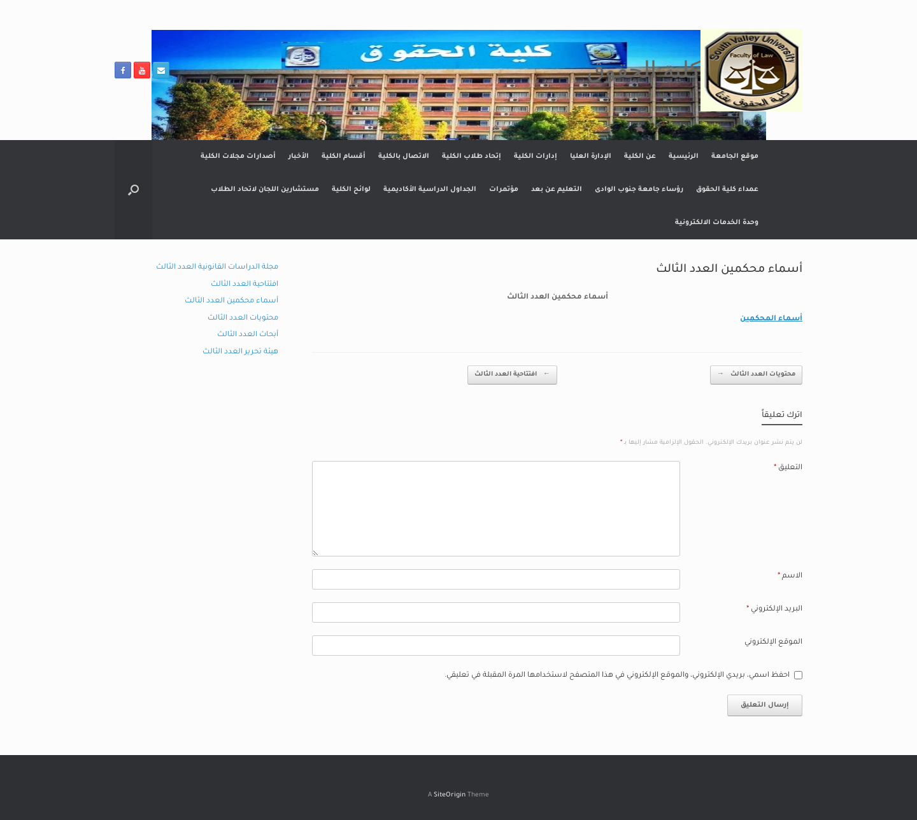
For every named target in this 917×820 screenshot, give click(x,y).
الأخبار (298, 156)
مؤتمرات (503, 190)
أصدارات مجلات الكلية (238, 156)
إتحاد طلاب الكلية (471, 156)
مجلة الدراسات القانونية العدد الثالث (217, 268)
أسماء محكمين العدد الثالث (231, 301)
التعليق (788, 468)
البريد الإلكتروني (774, 609)
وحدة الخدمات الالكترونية (716, 223)
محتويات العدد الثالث (756, 375)
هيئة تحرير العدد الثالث (240, 352)
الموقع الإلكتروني (773, 643)
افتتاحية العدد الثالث (512, 375)
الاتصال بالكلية (403, 156)
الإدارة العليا (590, 156)
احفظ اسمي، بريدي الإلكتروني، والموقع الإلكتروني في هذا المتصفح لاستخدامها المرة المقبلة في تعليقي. (617, 676)
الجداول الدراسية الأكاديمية (429, 190)
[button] (133, 189)
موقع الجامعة (734, 156)
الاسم (790, 576)
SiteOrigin (450, 795)
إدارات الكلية (535, 156)
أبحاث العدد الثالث (247, 335)
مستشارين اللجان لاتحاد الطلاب (265, 190)
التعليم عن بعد (556, 190)
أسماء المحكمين (771, 319)
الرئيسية (684, 156)
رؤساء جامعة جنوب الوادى (639, 190)
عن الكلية (640, 156)
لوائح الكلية (351, 190)
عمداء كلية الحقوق (727, 190)
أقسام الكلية (344, 156)
